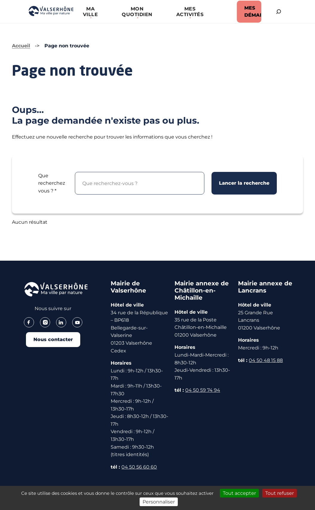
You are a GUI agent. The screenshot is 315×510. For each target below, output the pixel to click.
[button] (90, 11)
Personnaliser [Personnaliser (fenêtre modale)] (159, 502)
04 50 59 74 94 (202, 390)
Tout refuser (279, 493)
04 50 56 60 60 (139, 467)
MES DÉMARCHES (252, 11)
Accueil (21, 46)
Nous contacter (53, 339)
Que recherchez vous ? (51, 183)
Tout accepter (239, 493)
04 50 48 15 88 (266, 360)
